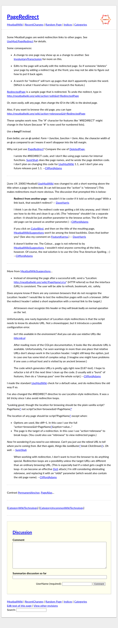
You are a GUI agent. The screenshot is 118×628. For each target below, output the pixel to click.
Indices (68, 24)
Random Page (53, 24)
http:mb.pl (19, 338)
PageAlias (46, 492)
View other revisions (46, 610)
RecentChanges (34, 24)
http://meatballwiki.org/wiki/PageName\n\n (40, 282)
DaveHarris (62, 202)
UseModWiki (66, 164)
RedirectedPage (16, 91)
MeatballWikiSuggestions (29, 232)
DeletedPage (77, 149)
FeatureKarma (59, 236)
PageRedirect (23, 16)
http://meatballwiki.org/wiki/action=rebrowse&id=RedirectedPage (46, 113)
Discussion (22, 532)
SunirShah (32, 160)
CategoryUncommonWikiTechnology (61, 507)
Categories (80, 24)
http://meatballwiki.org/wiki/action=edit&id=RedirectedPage (43, 95)
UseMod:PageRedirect (20, 41)
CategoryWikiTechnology (23, 507)
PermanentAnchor (29, 492)
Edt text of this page (19, 610)
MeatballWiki (15, 24)
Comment (18, 539)
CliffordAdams (53, 168)
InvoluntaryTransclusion (28, 59)
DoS (55, 469)
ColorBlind (37, 228)
